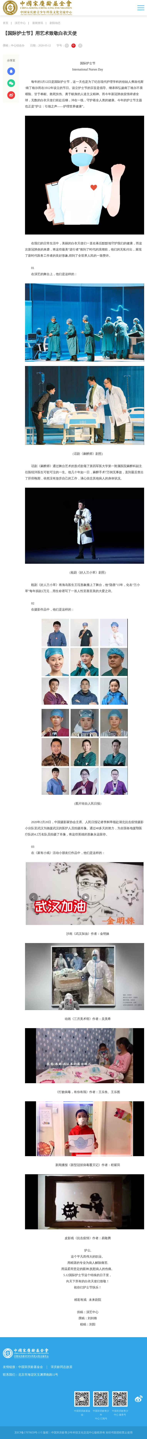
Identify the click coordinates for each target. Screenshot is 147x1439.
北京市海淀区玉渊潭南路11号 (38, 1374)
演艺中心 (20, 23)
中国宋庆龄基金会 (30, 1367)
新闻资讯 (37, 23)
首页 (5, 23)
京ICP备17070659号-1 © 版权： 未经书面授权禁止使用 (73, 1432)
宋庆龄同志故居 (61, 1367)
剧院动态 (55, 23)
